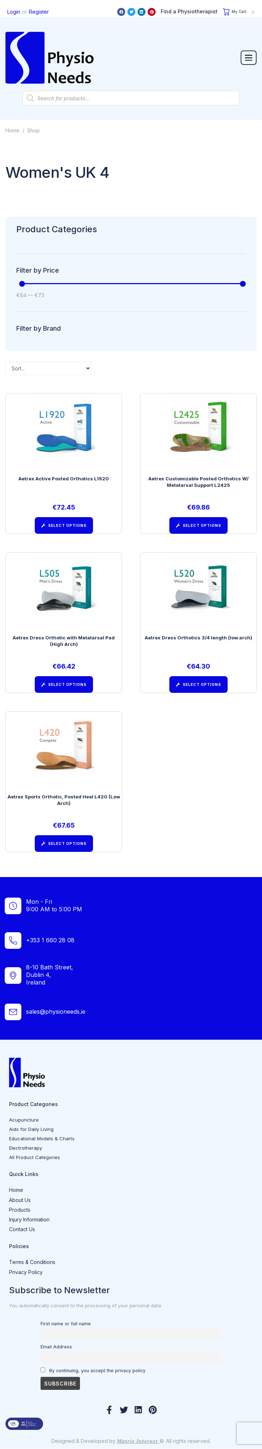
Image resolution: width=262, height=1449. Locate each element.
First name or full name (66, 1323)
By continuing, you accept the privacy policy (93, 1370)
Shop (33, 130)
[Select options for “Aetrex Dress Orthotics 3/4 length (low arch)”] (198, 684)
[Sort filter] (48, 368)
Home (12, 130)
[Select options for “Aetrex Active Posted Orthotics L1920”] (64, 525)
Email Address (56, 1346)
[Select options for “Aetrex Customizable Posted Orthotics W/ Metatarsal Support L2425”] (198, 525)
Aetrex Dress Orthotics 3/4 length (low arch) (198, 637)
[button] (249, 57)
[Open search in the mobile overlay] (131, 98)
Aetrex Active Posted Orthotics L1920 (63, 478)
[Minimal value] (132, 284)
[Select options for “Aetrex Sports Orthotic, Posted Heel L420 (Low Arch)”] (64, 843)
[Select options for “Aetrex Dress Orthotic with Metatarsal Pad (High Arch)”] (64, 684)
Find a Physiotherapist (189, 11)
